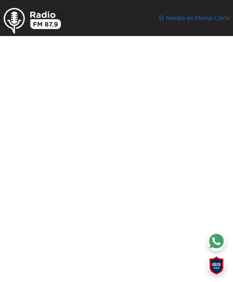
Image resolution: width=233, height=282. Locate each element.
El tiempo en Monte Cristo (194, 18)
